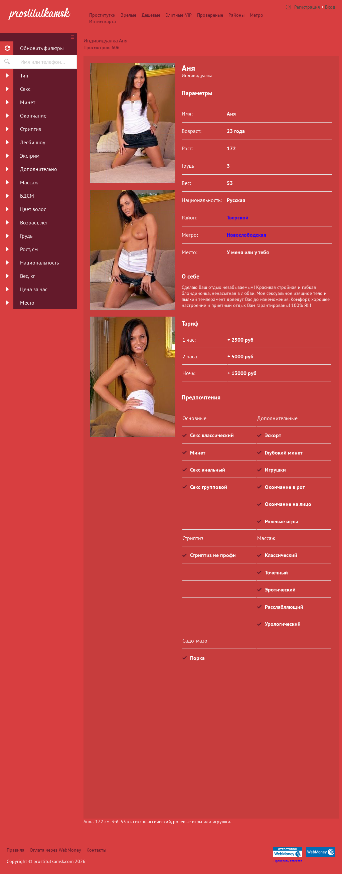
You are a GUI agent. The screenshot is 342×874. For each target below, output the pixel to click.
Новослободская (246, 234)
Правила (15, 850)
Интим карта (102, 21)
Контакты (96, 850)
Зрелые (128, 15)
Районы (236, 15)
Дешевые (151, 15)
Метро (256, 15)
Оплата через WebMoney (55, 850)
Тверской (237, 217)
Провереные (210, 15)
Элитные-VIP (179, 15)
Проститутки (102, 15)
